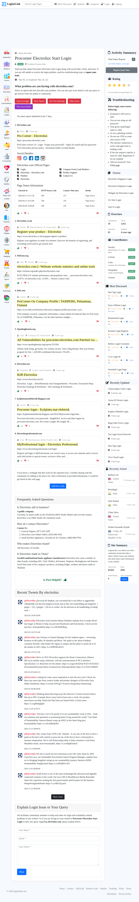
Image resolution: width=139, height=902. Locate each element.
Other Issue (74, 101)
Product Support (70, 172)
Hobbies (7, 184)
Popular (103, 888)
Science (6, 245)
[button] (65, 579)
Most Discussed (62, 4)
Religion (7, 233)
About (62, 888)
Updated (79, 4)
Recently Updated (117, 382)
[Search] (37, 4)
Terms (128, 888)
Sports (6, 279)
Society (6, 268)
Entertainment (7, 103)
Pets (6, 210)
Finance (6, 138)
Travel (6, 302)
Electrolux (25, 179)
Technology (7, 291)
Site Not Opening (56, 101)
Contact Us (68, 176)
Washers (24, 176)
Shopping (6, 256)
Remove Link (92, 888)
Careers (6, 80)
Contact (70, 888)
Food (6, 149)
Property (7, 222)
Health (6, 172)
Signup (117, 4)
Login (105, 4)
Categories (92, 4)
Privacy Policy (125, 894)
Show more (58, 797)
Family (6, 115)
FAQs (121, 888)
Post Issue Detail (24, 107)
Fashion (6, 126)
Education (6, 92)
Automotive (7, 57)
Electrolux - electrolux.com (32, 172)
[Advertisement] (69, 28)
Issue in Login (23, 101)
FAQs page (115, 165)
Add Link (80, 888)
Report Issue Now (121, 70)
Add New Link (57, 486)
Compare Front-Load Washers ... (77, 169)
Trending (113, 888)
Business (7, 69)
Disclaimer (112, 894)
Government (6, 161)
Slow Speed (39, 101)
